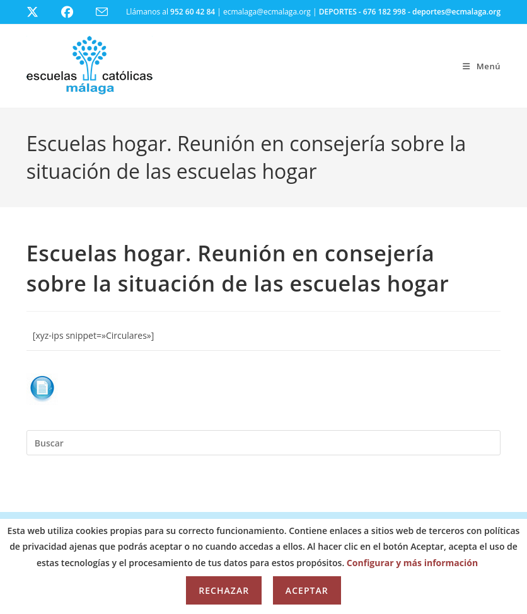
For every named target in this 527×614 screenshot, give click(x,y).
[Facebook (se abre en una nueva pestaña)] (74, 12)
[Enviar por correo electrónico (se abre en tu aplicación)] (109, 12)
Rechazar (224, 590)
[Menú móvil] (482, 66)
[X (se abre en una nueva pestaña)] (41, 12)
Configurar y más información (412, 563)
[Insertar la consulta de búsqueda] (263, 442)
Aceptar (307, 590)
